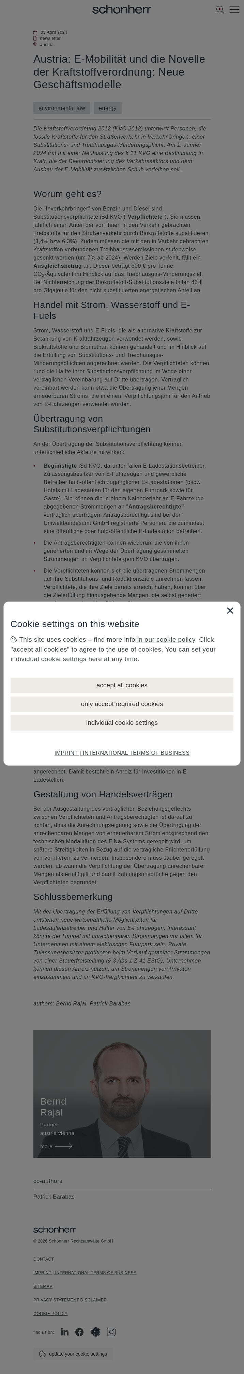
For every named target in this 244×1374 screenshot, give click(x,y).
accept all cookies (122, 685)
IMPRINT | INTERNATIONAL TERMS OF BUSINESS (122, 753)
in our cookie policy (166, 639)
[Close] (230, 610)
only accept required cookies (122, 703)
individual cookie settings (122, 722)
